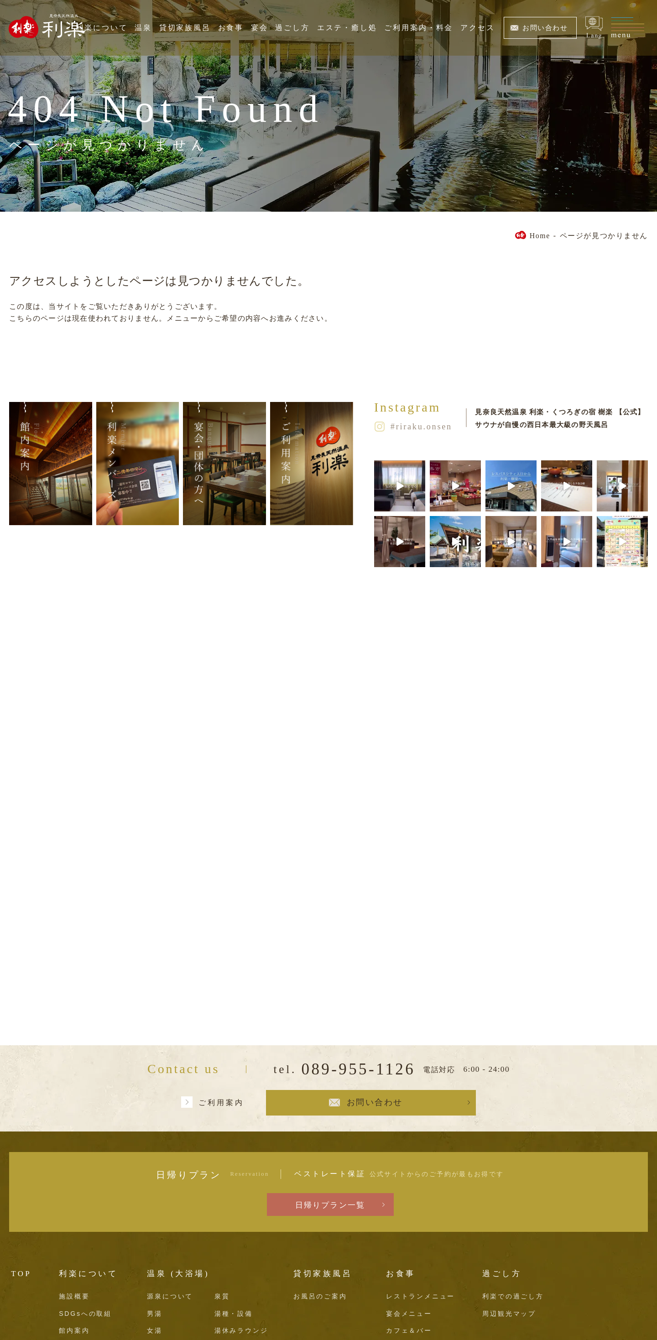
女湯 (154, 1330)
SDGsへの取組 (85, 1313)
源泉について (170, 1296)
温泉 (143, 27)
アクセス (477, 27)
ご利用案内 (221, 1102)
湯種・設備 (233, 1313)
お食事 (231, 27)
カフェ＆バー (409, 1330)
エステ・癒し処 (347, 27)
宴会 (259, 27)
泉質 (222, 1296)
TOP (21, 1273)
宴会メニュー (409, 1313)
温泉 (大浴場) (178, 1273)
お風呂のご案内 (320, 1296)
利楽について (101, 27)
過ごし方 (292, 27)
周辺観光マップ (509, 1313)
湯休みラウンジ (241, 1330)
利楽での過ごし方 (512, 1296)
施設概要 (74, 1296)
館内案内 (74, 1330)
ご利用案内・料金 (418, 27)
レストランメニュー (420, 1296)
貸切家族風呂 (185, 27)
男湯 (154, 1313)
